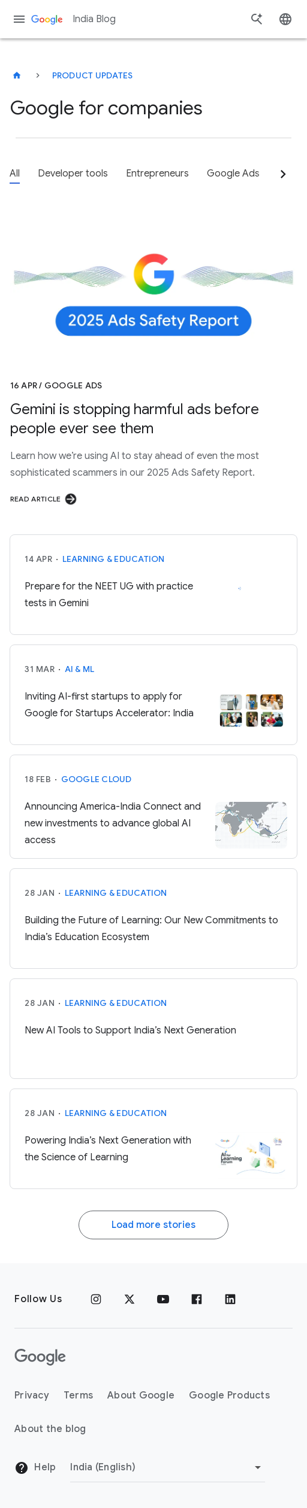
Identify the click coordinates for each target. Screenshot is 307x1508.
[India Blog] (16, 75)
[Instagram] (96, 1299)
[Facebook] (196, 1299)
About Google (140, 1395)
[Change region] (167, 1467)
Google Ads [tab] (233, 174)
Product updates (92, 75)
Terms (78, 1395)
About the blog (50, 1429)
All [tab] (15, 174)
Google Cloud (96, 779)
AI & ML (80, 669)
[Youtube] (163, 1299)
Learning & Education (113, 559)
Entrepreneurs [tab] (157, 174)
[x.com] (129, 1299)
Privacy (31, 1395)
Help (35, 1468)
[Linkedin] (230, 1299)
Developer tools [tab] (73, 174)
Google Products (229, 1395)
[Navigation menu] (19, 19)
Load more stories (153, 1225)
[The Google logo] (40, 1357)
